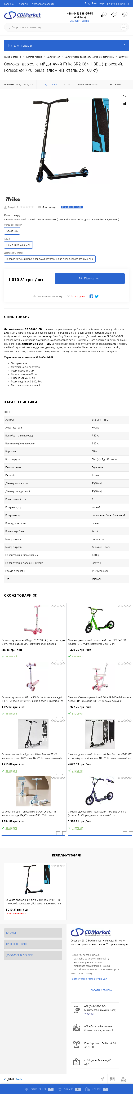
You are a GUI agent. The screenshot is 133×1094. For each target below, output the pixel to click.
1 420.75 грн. (100, 651)
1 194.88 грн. (33, 823)
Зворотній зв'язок (100, 990)
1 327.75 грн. (100, 708)
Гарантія (23, 4)
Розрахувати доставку (47, 296)
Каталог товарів (66, 45)
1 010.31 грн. (17, 910)
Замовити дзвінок (80, 20)
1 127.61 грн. (33, 708)
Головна (9, 4)
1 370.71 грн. (100, 823)
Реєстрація (98, 3)
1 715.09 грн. (33, 765)
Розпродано (76, 296)
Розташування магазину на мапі (89, 978)
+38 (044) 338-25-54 (80, 13)
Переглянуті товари (66, 855)
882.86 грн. (33, 651)
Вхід (87, 3)
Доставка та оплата (43, 4)
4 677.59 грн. (100, 765)
